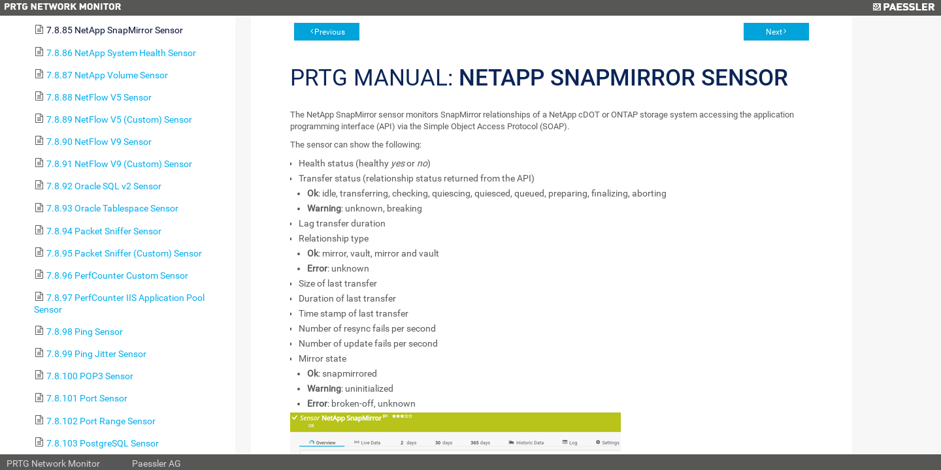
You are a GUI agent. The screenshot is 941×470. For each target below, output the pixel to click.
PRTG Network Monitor (53, 463)
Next (774, 32)
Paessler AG (156, 463)
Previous (329, 32)
